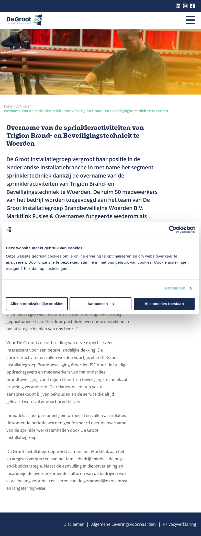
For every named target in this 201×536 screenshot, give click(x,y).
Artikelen (24, 106)
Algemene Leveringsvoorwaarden (123, 524)
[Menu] (190, 20)
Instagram (185, 6)
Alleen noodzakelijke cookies (36, 303)
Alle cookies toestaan (164, 303)
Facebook (192, 6)
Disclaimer (73, 524)
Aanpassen (100, 303)
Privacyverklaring (179, 524)
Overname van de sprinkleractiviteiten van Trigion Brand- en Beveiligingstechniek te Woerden (85, 110)
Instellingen (174, 288)
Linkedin (178, 6)
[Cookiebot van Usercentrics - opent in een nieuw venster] (172, 229)
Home (7, 106)
